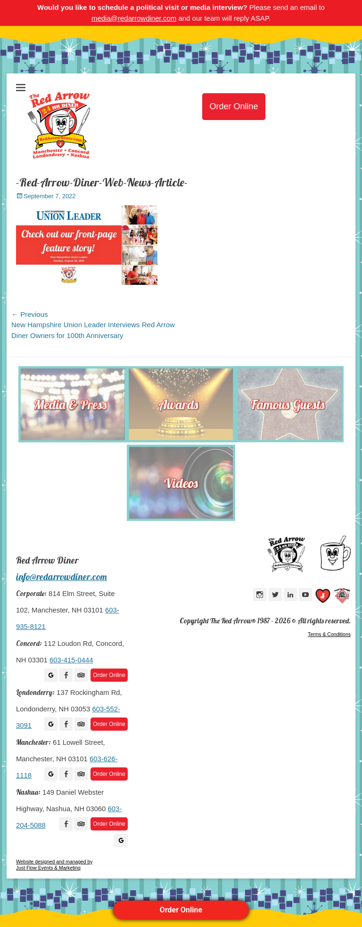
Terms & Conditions (329, 634)
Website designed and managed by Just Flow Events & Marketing (54, 865)
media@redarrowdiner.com (133, 18)
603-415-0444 (71, 660)
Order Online (181, 909)
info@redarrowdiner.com (61, 576)
